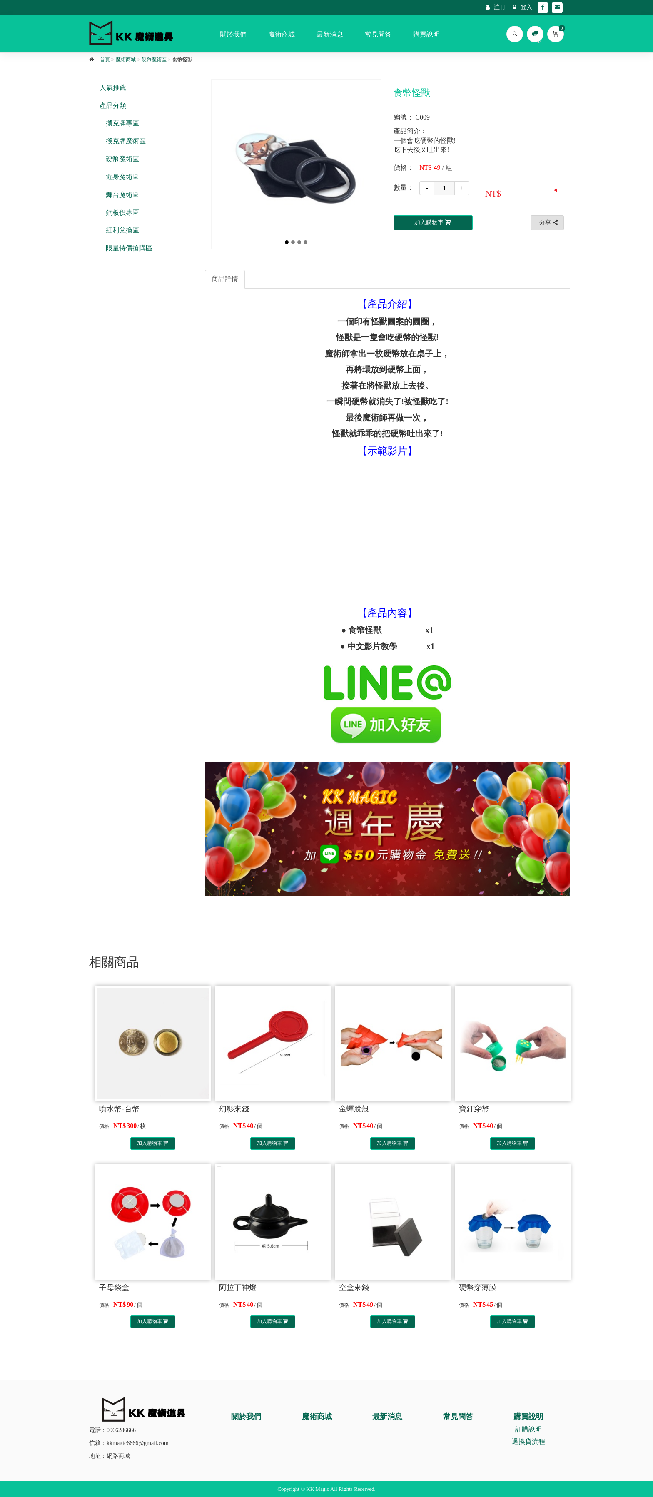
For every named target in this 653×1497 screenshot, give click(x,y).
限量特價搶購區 (129, 248)
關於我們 (233, 34)
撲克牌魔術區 (126, 140)
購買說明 (426, 34)
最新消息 (330, 34)
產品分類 (113, 105)
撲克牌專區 (122, 123)
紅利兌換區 (122, 230)
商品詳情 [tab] (225, 278)
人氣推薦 (113, 87)
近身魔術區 (122, 176)
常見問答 (378, 34)
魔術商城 (281, 34)
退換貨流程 (528, 1441)
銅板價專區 (122, 212)
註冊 (496, 7)
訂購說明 (528, 1429)
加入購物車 (153, 1143)
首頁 (105, 59)
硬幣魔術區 (154, 59)
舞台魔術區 (122, 194)
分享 (549, 222)
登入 (522, 7)
